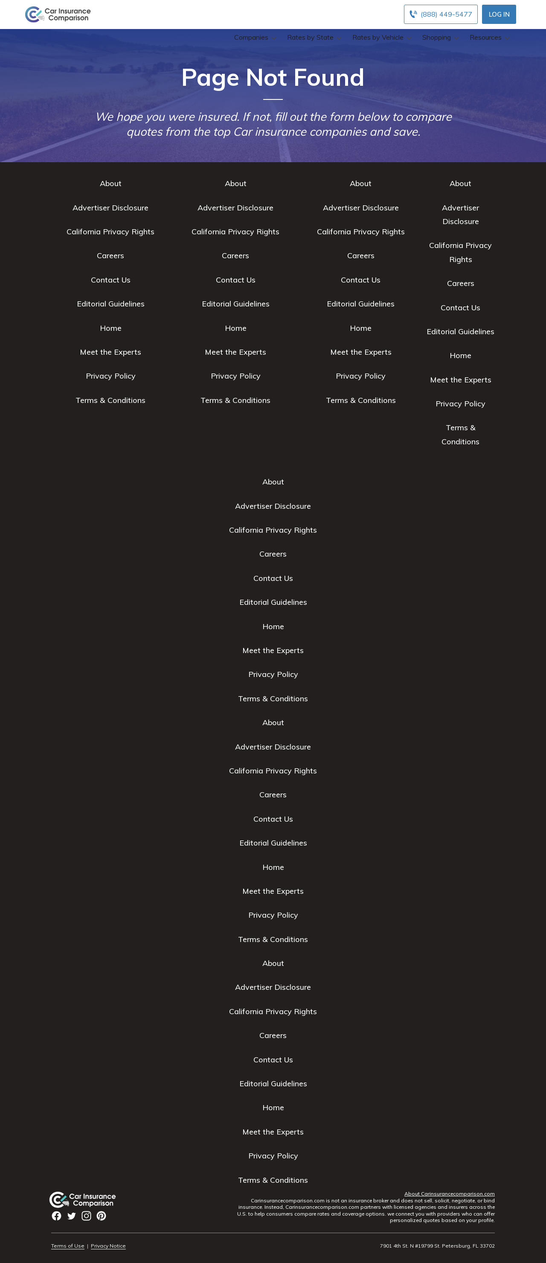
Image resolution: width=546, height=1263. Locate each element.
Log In (499, 14)
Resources (489, 37)
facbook (56, 1215)
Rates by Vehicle (381, 37)
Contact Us (111, 280)
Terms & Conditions (110, 400)
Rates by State (313, 37)
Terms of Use (67, 1246)
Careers (110, 255)
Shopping (439, 37)
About (111, 183)
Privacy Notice (108, 1246)
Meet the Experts (110, 352)
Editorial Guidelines (111, 304)
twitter (71, 1215)
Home (111, 328)
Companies (254, 37)
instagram (86, 1215)
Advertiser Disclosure (110, 208)
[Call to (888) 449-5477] (441, 14)
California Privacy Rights (110, 231)
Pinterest (101, 1215)
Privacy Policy (111, 376)
